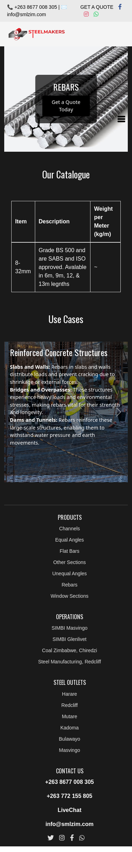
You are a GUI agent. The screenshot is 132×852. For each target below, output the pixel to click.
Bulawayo (69, 739)
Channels (69, 528)
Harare (69, 694)
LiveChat (70, 810)
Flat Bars (69, 551)
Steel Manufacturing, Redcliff (69, 661)
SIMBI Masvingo (70, 628)
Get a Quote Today (66, 106)
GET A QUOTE (96, 7)
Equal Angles (69, 540)
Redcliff (69, 705)
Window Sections (69, 596)
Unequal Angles (69, 573)
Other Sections (69, 562)
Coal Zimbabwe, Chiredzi (69, 650)
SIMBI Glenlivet (69, 639)
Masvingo (69, 750)
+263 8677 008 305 (69, 782)
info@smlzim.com (26, 14)
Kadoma (69, 727)
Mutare (69, 716)
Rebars (69, 585)
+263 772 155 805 (69, 796)
